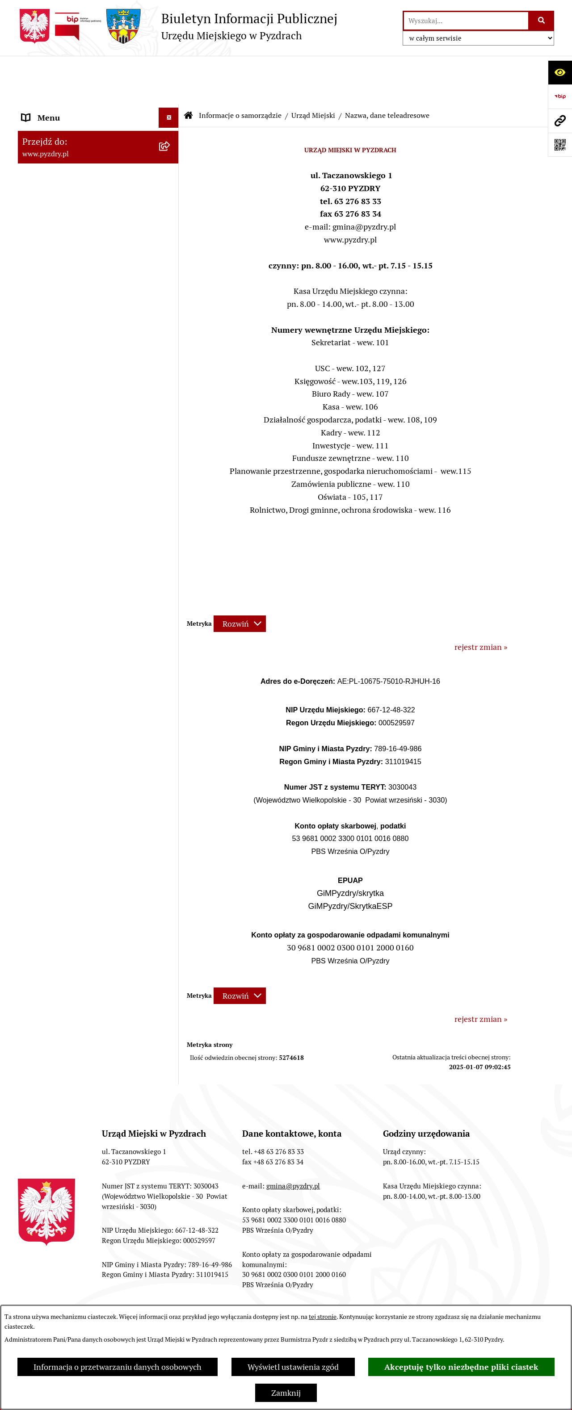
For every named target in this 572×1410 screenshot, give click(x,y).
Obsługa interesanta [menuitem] (58, 374)
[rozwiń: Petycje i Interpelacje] (170, 495)
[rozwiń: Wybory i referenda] (170, 535)
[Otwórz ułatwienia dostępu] (560, 72)
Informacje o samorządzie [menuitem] (68, 89)
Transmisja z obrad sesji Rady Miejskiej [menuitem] (74, 348)
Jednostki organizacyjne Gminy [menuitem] (77, 454)
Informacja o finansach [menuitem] (63, 434)
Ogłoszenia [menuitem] (42, 474)
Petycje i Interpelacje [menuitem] (59, 495)
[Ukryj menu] (169, 69)
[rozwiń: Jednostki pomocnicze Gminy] (170, 296)
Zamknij (286, 1393)
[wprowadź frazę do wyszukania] (466, 21)
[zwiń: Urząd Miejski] (170, 140)
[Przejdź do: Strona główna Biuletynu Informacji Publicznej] (188, 67)
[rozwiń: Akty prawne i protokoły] (170, 322)
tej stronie (322, 1317)
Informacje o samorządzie (240, 66)
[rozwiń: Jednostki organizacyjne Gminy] (170, 454)
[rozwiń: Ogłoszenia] (170, 474)
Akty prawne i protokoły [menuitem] (64, 322)
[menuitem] (98, 115)
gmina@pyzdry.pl (293, 1137)
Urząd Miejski (313, 66)
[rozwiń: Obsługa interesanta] (170, 374)
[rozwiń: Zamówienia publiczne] (170, 414)
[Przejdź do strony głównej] (177, 26)
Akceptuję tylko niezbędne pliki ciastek (461, 1367)
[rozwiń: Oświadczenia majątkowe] (170, 270)
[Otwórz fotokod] (560, 145)
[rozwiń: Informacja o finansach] (170, 434)
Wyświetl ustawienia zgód (293, 1367)
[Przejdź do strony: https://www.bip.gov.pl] (560, 96)
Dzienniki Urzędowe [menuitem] (57, 515)
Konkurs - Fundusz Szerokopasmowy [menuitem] (87, 635)
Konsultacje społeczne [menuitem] (61, 595)
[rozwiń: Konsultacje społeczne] (170, 595)
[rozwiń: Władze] (170, 114)
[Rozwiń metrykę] (240, 575)
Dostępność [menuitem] (43, 555)
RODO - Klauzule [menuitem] (51, 394)
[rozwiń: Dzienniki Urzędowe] (170, 515)
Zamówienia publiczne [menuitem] (62, 414)
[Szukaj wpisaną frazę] (542, 21)
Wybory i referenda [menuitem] (55, 535)
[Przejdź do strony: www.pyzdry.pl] (560, 121)
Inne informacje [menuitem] (50, 615)
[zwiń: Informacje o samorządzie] (170, 89)
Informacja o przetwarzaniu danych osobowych (118, 1367)
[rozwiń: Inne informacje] (170, 615)
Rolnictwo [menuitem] (40, 575)
